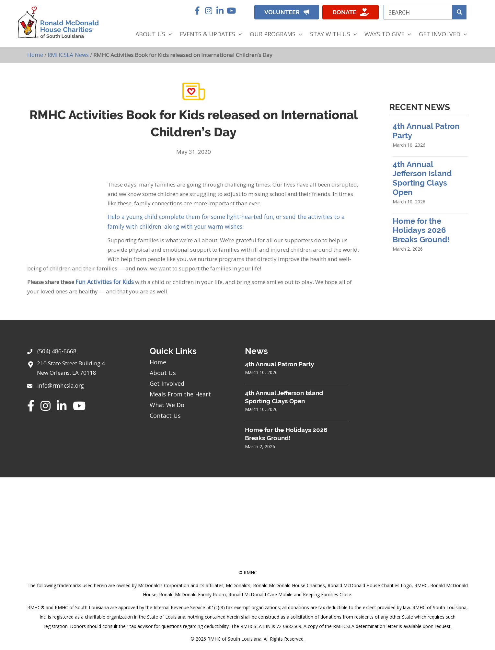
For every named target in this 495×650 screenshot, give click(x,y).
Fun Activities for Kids (103, 280)
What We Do (167, 403)
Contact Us (165, 414)
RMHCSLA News (67, 54)
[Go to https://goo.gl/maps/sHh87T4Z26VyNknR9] (82, 368)
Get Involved (167, 382)
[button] (197, 10)
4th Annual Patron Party (279, 362)
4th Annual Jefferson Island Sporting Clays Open (422, 178)
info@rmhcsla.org (60, 383)
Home (35, 54)
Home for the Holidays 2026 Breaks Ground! (421, 230)
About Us (163, 371)
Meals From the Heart (180, 393)
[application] (168, 34)
